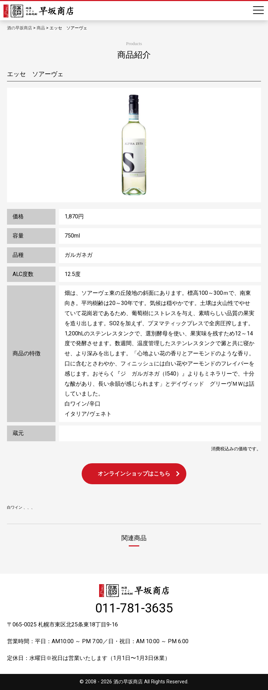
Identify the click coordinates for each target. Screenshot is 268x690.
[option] (134, 145)
